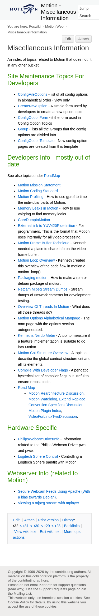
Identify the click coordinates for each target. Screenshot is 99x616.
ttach (29, 520)
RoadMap (52, 176)
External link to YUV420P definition (46, 225)
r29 (47, 526)
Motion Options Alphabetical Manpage (49, 318)
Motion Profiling (31, 197)
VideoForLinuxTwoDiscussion (53, 416)
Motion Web (54, 26)
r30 (36, 526)
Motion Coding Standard (38, 191)
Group (23, 129)
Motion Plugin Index (45, 411)
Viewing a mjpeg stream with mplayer (48, 503)
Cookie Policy (18, 602)
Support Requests (53, 589)
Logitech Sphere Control (38, 456)
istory (68, 520)
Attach (83, 39)
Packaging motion (32, 278)
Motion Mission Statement (39, 185)
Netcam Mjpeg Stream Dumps (43, 289)
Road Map (26, 387)
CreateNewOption (32, 106)
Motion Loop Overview (36, 260)
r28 (57, 526)
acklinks (71, 526)
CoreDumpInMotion (34, 220)
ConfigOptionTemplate (36, 141)
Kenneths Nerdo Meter (36, 335)
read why (16, 589)
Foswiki (35, 26)
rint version (48, 520)
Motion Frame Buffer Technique (43, 243)
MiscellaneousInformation (27, 32)
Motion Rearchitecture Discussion (56, 393)
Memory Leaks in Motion (38, 208)
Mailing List (22, 593)
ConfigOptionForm (33, 117)
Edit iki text (50, 532)
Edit (68, 39)
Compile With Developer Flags (43, 370)
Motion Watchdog (43, 399)
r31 (26, 526)
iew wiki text (25, 532)
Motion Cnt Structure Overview (43, 353)
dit (17, 520)
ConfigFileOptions (32, 94)
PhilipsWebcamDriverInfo (38, 439)
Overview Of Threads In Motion (43, 306)
